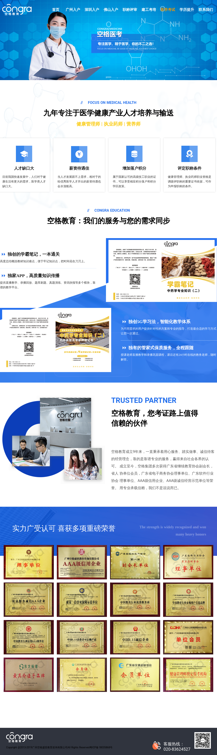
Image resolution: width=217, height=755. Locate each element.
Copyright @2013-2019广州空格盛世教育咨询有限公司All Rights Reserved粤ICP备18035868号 (59, 747)
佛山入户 (111, 9)
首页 (55, 9)
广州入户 (73, 9)
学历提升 (187, 9)
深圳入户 (92, 9)
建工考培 (149, 9)
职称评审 (130, 9)
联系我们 (206, 9)
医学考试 (168, 9)
